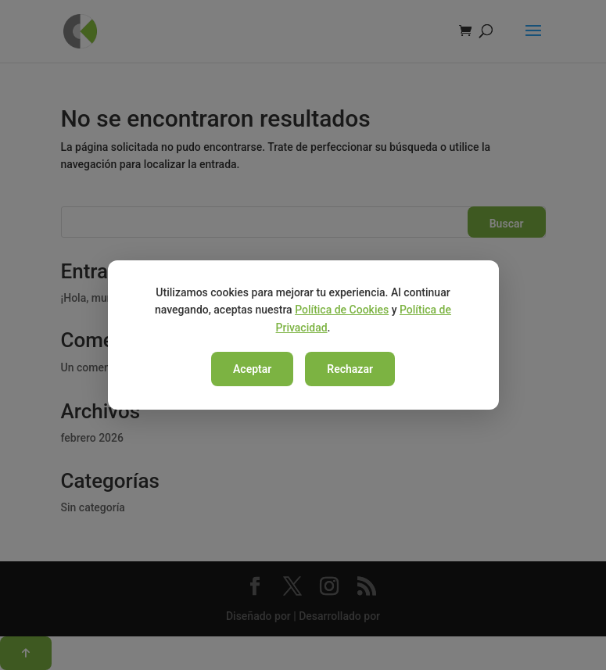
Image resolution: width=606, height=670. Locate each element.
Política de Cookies (342, 309)
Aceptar (252, 369)
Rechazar (350, 369)
